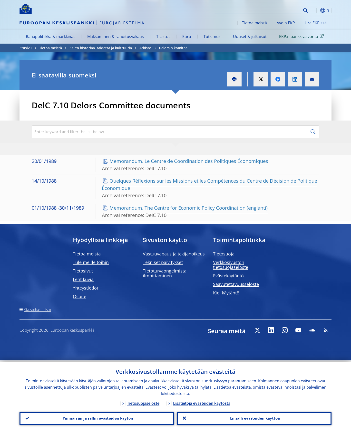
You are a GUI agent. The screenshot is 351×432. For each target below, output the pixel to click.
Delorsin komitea (173, 48)
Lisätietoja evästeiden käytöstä (201, 402)
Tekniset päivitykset (163, 262)
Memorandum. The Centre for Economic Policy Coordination (177, 208)
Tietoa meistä (254, 23)
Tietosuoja (223, 254)
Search (306, 10)
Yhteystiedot (85, 288)
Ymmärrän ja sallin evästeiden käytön (97, 417)
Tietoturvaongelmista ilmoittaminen (164, 273)
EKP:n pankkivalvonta (302, 36)
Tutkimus (212, 36)
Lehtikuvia (83, 279)
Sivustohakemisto (37, 309)
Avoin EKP (286, 23)
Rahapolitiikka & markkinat (50, 36)
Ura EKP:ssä (316, 23)
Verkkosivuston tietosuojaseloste (230, 264)
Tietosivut (83, 271)
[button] (314, 10)
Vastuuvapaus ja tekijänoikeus (174, 254)
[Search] (277, 9)
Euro (186, 36)
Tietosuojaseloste (143, 402)
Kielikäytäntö (226, 293)
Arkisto (145, 48)
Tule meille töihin (91, 262)
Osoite (79, 296)
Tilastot (163, 36)
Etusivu (26, 48)
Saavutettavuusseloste (236, 284)
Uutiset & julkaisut (250, 36)
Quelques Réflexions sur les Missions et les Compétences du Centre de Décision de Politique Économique (209, 184)
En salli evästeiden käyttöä (254, 417)
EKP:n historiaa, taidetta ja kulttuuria (100, 48)
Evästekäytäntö (228, 276)
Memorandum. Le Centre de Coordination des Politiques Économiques (188, 161)
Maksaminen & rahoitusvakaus (115, 36)
